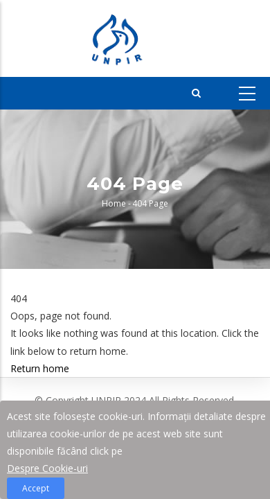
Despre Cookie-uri (47, 470)
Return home (39, 368)
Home (114, 203)
